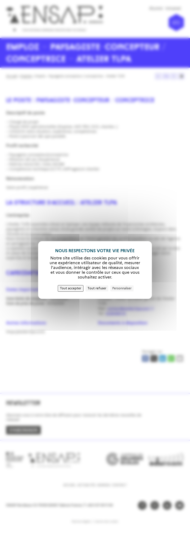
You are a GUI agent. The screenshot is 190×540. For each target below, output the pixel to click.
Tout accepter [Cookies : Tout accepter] (70, 288)
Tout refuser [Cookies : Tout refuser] (96, 288)
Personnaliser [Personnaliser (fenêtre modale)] (122, 288)
